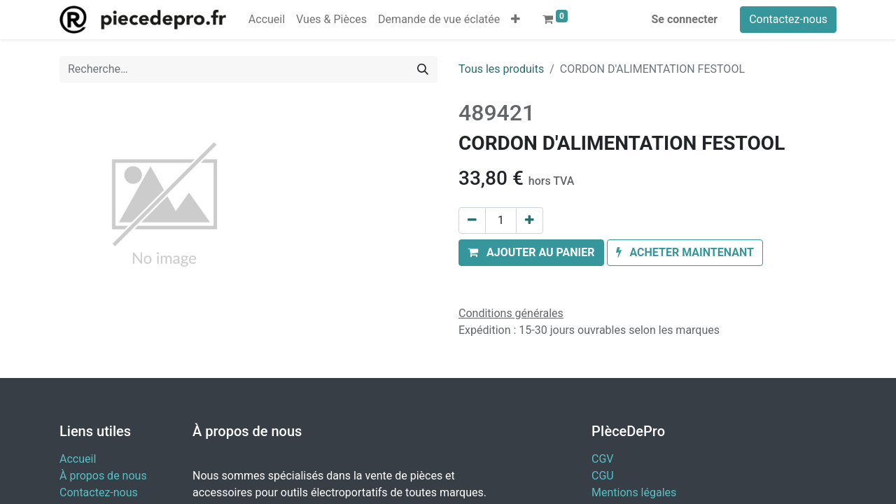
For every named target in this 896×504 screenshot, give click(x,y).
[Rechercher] (423, 69)
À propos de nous (103, 475)
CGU (603, 475)
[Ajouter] (529, 220)
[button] (515, 20)
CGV (603, 458)
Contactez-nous (788, 19)
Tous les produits (501, 69)
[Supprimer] (472, 220)
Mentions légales (634, 492)
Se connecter (685, 19)
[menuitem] (266, 20)
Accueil (77, 458)
